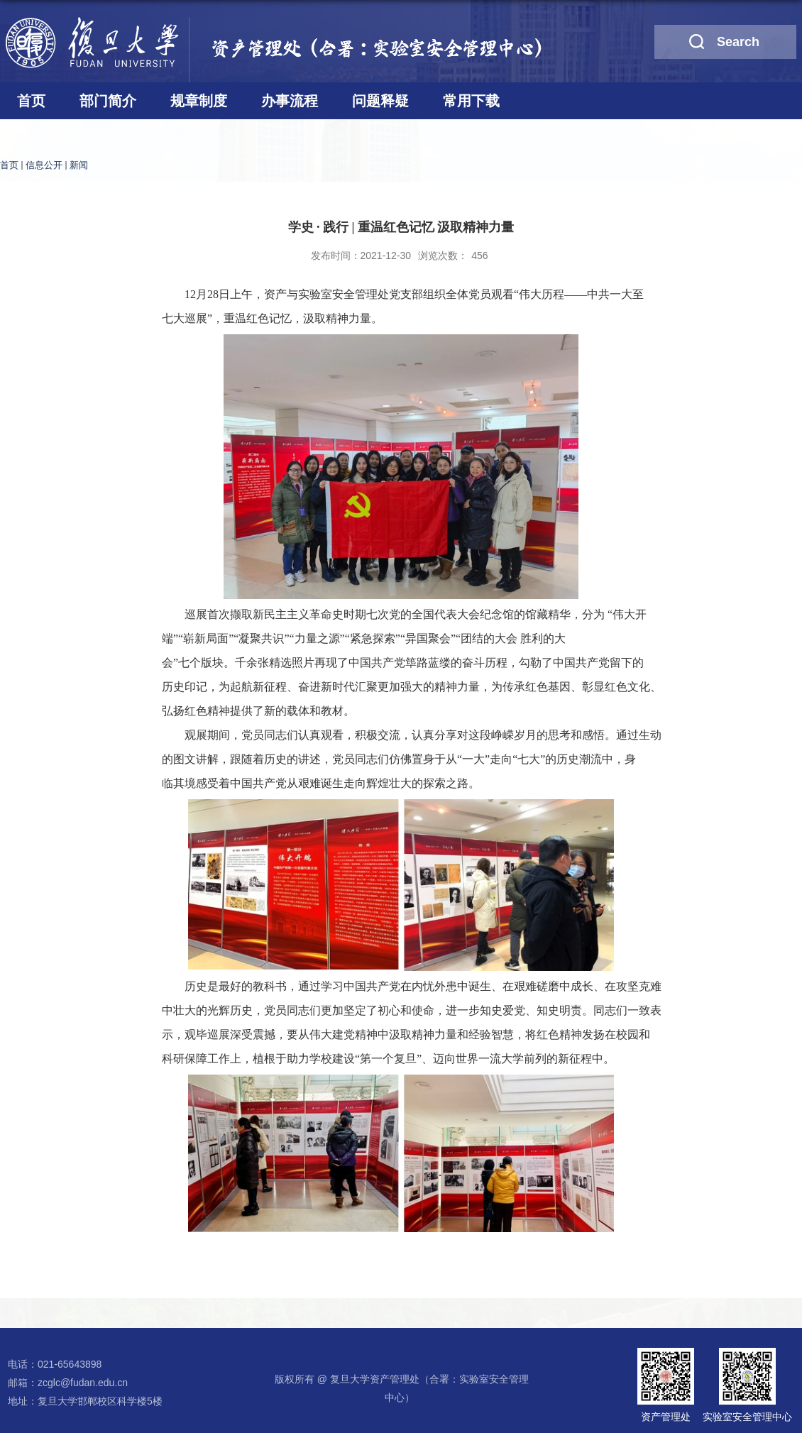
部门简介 (107, 101)
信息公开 (44, 165)
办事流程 (289, 101)
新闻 (79, 165)
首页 (31, 101)
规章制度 (198, 101)
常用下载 (471, 101)
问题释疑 (380, 101)
